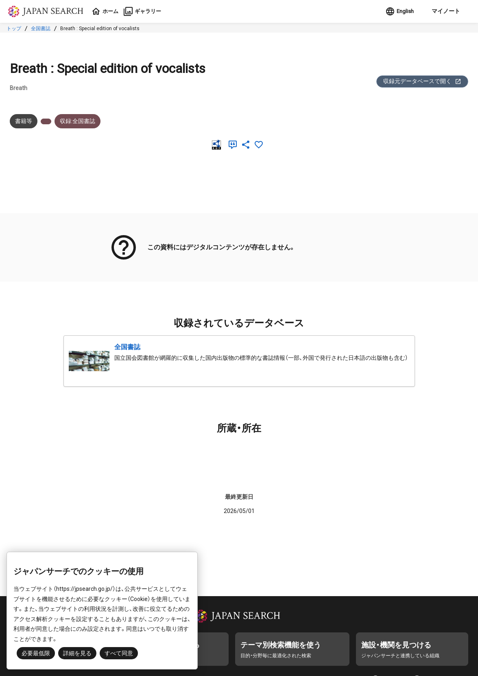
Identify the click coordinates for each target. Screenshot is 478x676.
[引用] (234, 144)
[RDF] (218, 144)
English (397, 11)
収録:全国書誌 (77, 121)
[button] (443, 11)
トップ (14, 28)
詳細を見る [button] (77, 653)
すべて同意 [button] (119, 653)
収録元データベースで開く (422, 81)
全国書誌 (40, 28)
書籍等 (23, 121)
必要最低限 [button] (36, 653)
